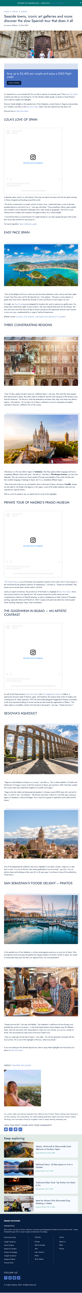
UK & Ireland (39, 1259)
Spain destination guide (28, 224)
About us (62, 1242)
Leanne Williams (12, 25)
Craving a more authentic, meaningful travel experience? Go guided (40, 317)
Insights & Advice (10, 1256)
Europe (37, 1242)
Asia (36, 1249)
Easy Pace (18, 304)
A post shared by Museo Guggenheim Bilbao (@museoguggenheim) (33, 686)
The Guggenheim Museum (51, 694)
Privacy (61, 1249)
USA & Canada (40, 1245)
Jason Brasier (41, 1171)
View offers (15, 83)
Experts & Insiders (10, 1249)
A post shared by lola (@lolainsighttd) (33, 191)
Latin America (39, 1252)
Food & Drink (8, 1263)
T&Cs (61, 1245)
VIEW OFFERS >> (58, 3)
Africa (37, 1256)
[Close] (80, 3)
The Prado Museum (12, 582)
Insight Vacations (10, 1242)
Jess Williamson (41, 1153)
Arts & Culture (9, 1245)
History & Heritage (10, 1252)
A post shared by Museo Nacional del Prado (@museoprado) (33, 574)
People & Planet (9, 1259)
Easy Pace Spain (72, 94)
